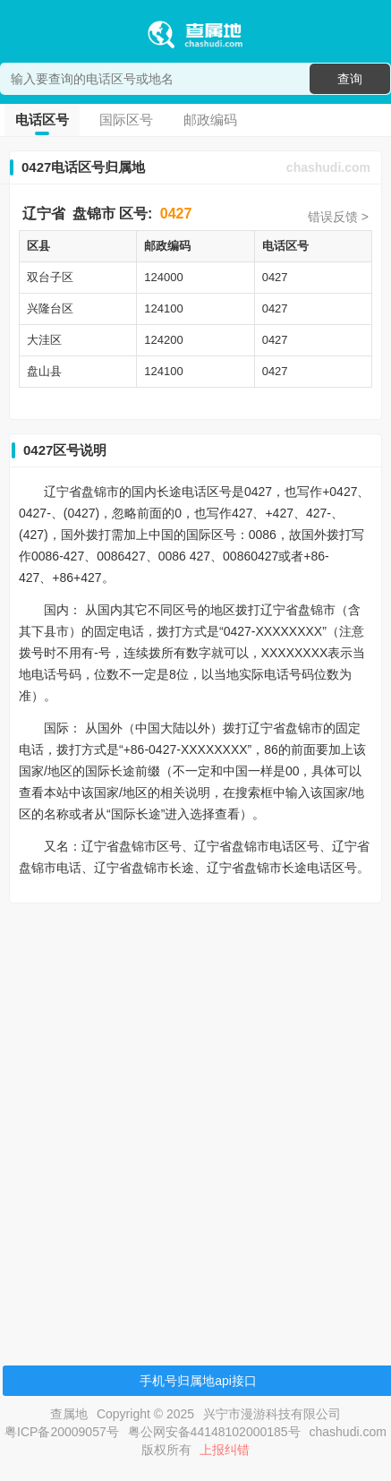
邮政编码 (210, 119)
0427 (176, 213)
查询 (349, 79)
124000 (163, 277)
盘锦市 (93, 213)
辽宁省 (43, 213)
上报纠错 (225, 1449)
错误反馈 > (338, 217)
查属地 (69, 1414)
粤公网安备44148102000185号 (214, 1432)
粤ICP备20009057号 (61, 1432)
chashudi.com (328, 167)
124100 (163, 308)
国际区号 (126, 119)
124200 (163, 340)
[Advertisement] (193, 1110)
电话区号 (42, 119)
